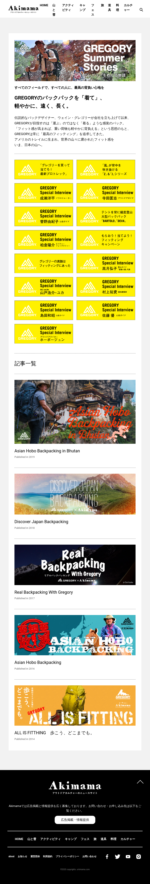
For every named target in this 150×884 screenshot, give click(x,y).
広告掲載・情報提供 (75, 820)
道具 (109, 8)
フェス (92, 10)
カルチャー (128, 8)
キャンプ (82, 8)
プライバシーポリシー (67, 856)
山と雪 (53, 10)
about (11, 856)
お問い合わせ (89, 856)
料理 (117, 8)
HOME (44, 5)
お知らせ (22, 856)
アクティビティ (68, 8)
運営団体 (35, 856)
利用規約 (47, 856)
